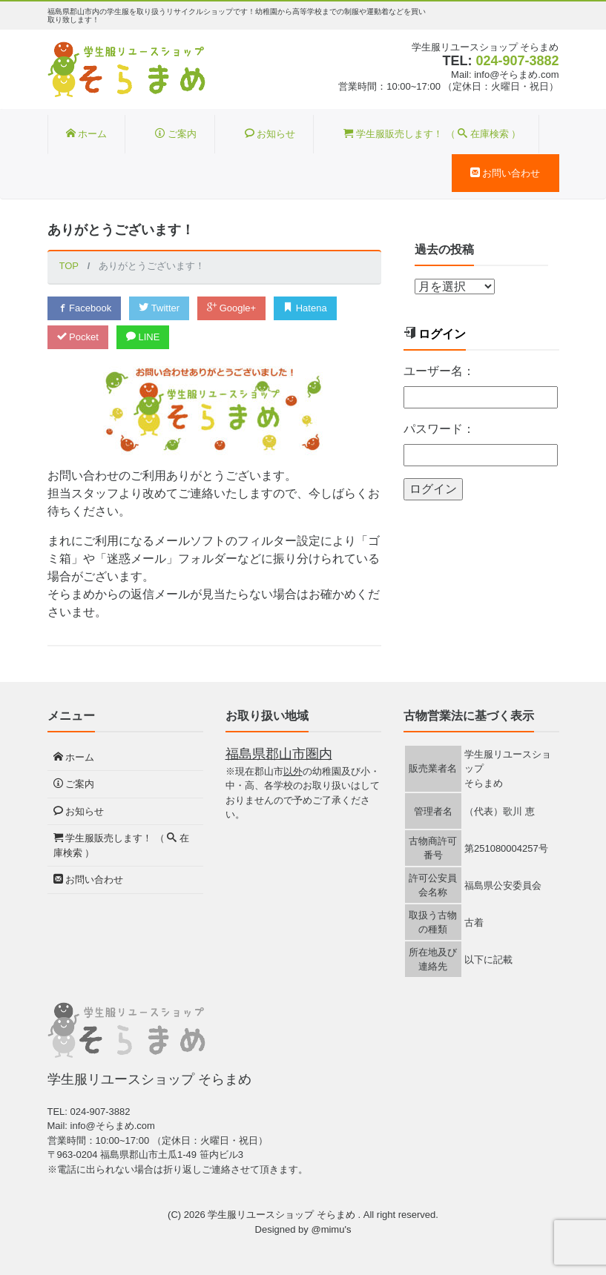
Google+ (231, 308)
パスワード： (439, 429)
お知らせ (270, 133)
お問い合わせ (505, 173)
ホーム (87, 133)
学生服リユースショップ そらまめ (283, 1214)
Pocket (78, 336)
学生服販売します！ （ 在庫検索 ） (432, 133)
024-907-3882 (517, 60)
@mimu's (331, 1229)
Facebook (84, 308)
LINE (143, 336)
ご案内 (176, 133)
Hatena (305, 308)
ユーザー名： (439, 371)
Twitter (159, 308)
